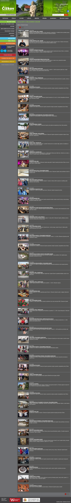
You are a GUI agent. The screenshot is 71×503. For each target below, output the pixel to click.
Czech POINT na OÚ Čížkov (10, 51)
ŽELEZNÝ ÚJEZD (64, 18)
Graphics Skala (59, 501)
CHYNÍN (21, 18)
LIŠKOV (29, 18)
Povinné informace (8, 55)
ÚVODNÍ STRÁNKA (10, 14)
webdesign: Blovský (66, 501)
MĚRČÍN (37, 18)
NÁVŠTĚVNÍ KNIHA (10, 43)
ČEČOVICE (5, 18)
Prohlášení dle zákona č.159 (8, 58)
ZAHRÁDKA (53, 18)
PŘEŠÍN (45, 18)
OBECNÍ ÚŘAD (11, 38)
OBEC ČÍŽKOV (11, 40)
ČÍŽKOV (14, 18)
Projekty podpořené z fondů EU (11, 47)
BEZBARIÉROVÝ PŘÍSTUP (5, 0)
